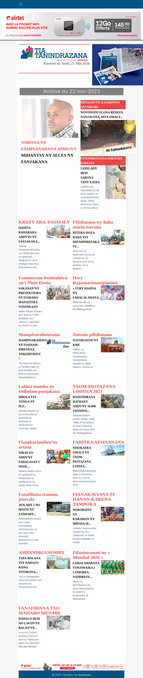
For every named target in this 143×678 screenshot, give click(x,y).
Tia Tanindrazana (82, 675)
